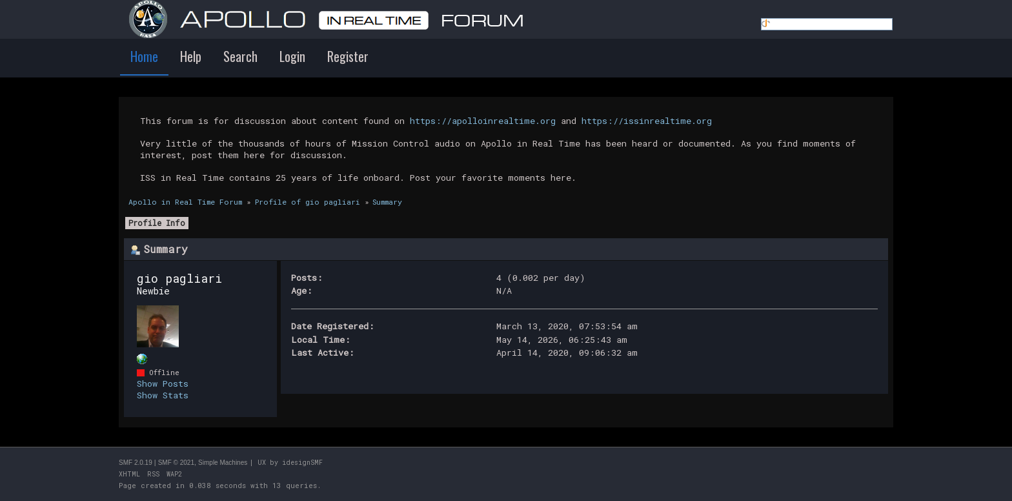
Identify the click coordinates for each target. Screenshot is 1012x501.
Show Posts (162, 383)
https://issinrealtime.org (647, 121)
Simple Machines (222, 462)
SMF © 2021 (176, 462)
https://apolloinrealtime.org (483, 121)
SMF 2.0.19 (135, 462)
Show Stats (162, 395)
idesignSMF (302, 462)
